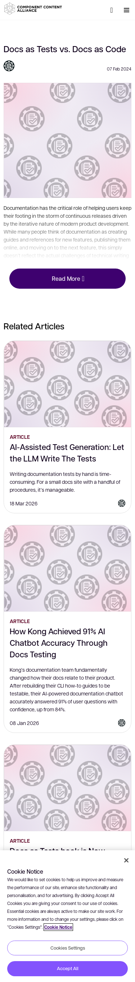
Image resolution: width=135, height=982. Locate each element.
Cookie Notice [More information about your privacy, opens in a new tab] (58, 927)
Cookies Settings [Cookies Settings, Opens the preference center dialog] (67, 948)
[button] (34, 9)
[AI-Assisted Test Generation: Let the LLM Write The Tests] (67, 384)
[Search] (111, 10)
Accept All (67, 968)
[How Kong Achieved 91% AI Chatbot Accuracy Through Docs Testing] (67, 568)
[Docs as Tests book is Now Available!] (67, 788)
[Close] (126, 860)
